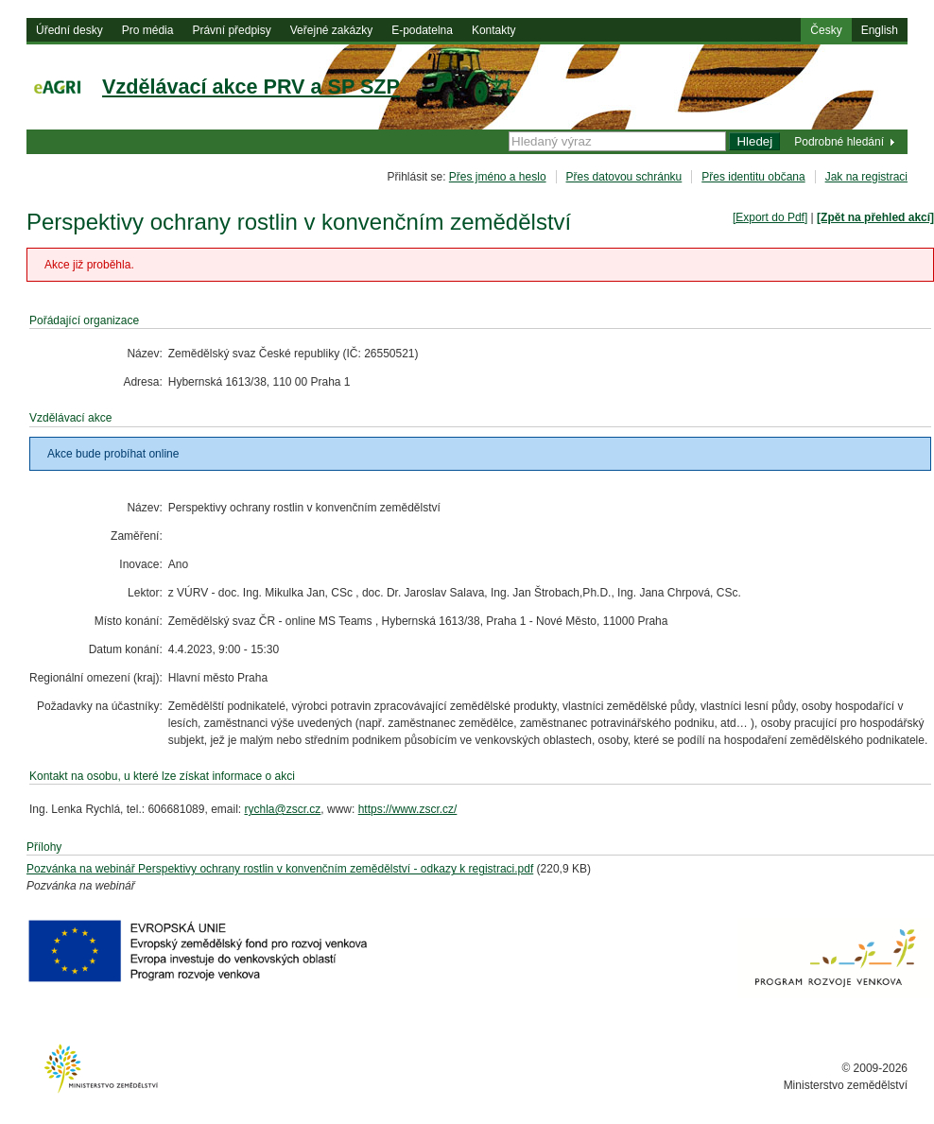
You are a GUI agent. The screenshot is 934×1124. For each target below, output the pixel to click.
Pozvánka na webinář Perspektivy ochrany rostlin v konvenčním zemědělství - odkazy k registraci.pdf (279, 868)
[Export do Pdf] (770, 217)
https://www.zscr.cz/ (408, 809)
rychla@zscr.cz (282, 809)
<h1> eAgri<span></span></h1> (467, 109)
